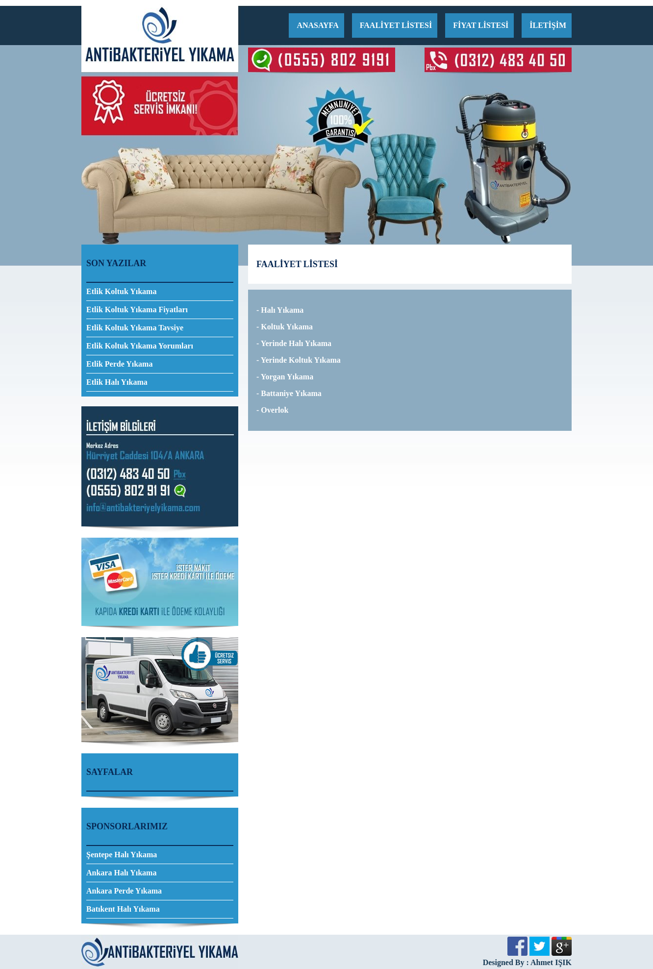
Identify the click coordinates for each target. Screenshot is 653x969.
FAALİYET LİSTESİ (396, 25)
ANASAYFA (317, 25)
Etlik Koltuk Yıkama (121, 291)
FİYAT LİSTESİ (480, 25)
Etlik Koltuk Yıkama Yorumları (139, 346)
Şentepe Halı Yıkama (121, 854)
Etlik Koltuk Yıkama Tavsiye (134, 327)
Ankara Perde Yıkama (124, 891)
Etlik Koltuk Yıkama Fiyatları (137, 309)
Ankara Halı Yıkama (121, 873)
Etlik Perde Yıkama (119, 364)
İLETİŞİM (547, 25)
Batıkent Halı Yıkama (123, 909)
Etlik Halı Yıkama (117, 382)
